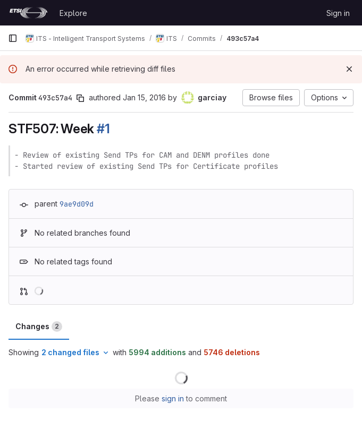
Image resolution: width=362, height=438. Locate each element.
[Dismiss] (349, 69)
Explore (73, 13)
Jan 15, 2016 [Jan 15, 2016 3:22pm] (144, 97)
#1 (103, 128)
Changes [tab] (38, 326)
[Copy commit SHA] (80, 98)
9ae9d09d (77, 204)
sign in (173, 398)
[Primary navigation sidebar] (12, 38)
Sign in (338, 13)
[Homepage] (28, 12)
